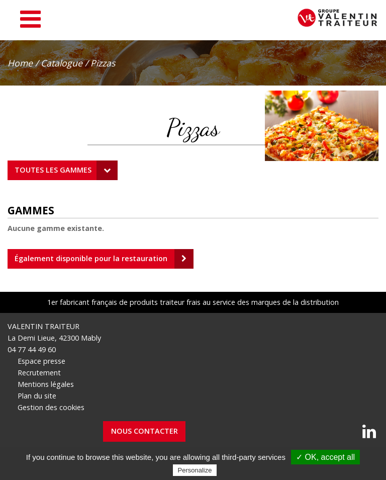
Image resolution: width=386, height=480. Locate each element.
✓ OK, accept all (325, 457)
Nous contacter (144, 431)
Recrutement (39, 372)
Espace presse (41, 361)
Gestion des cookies (51, 407)
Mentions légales (46, 384)
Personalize (195, 470)
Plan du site (37, 396)
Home (20, 63)
